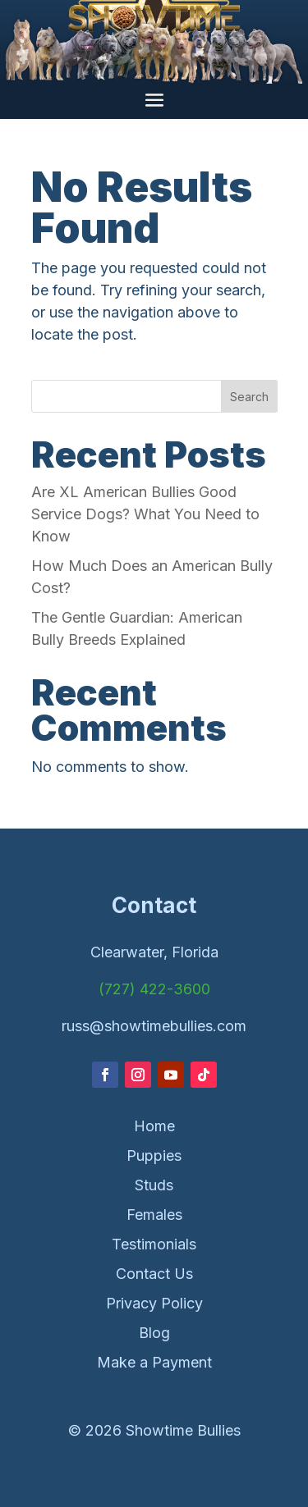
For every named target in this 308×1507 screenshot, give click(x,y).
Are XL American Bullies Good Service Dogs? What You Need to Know (145, 514)
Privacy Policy (154, 1303)
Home (154, 1126)
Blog (154, 1332)
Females (154, 1214)
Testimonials (154, 1244)
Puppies (154, 1155)
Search (249, 397)
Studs (154, 1185)
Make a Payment (154, 1362)
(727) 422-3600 (154, 989)
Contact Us (154, 1273)
